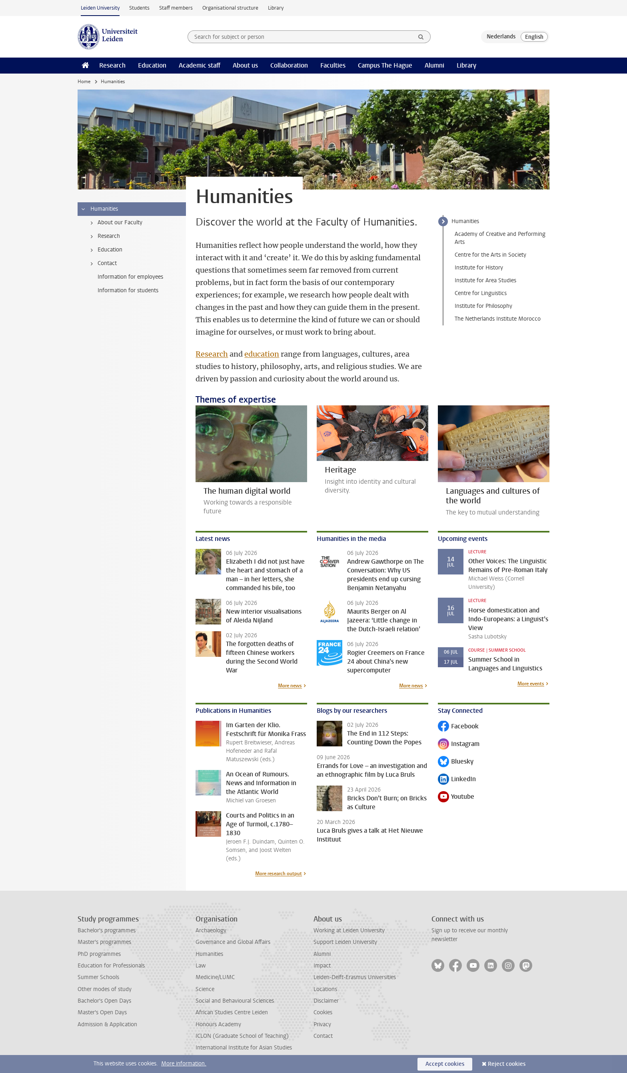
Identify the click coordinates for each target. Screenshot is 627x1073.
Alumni (434, 65)
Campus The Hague (385, 65)
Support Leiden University (345, 942)
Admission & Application (107, 1024)
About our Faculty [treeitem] (115, 223)
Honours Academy (218, 1024)
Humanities (465, 221)
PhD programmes (99, 954)
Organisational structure (230, 7)
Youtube (456, 797)
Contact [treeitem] (102, 263)
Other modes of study (105, 989)
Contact (323, 1036)
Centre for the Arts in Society (490, 255)
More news (290, 685)
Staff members (176, 7)
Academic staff (199, 65)
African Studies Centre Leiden (232, 1012)
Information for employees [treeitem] (130, 277)
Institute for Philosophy (483, 306)
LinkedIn (457, 780)
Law (201, 965)
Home (84, 81)
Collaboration (289, 65)
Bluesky (455, 762)
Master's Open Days (102, 1012)
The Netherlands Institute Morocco (498, 319)
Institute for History (479, 267)
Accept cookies (444, 1064)
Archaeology (211, 930)
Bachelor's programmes (107, 930)
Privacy (322, 1024)
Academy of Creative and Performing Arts (500, 238)
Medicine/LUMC (215, 977)
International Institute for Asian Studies (244, 1047)
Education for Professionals (111, 965)
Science (205, 989)
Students (139, 7)
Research (112, 65)
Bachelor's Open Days (104, 1001)
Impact (322, 965)
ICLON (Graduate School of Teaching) (242, 1036)
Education (152, 65)
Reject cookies (506, 1064)
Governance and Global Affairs (233, 942)
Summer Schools (98, 977)
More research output (278, 873)
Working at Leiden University (349, 930)
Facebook (458, 727)
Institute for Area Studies (485, 280)
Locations (325, 989)
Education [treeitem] (105, 250)
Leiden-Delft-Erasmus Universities (355, 977)
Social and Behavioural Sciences (235, 1001)
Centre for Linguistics (481, 293)
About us (245, 65)
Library (276, 7)
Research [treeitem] (104, 236)
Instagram (458, 745)
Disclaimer (326, 1001)
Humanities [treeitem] (99, 209)
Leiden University (100, 7)
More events (530, 683)
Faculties (332, 65)
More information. (183, 1063)
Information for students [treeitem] (128, 290)
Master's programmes (104, 942)
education (261, 354)
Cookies (323, 1012)
